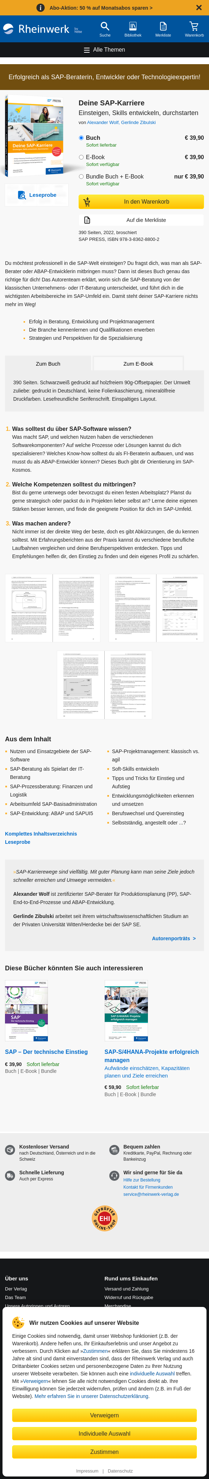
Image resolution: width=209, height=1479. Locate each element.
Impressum (87, 1471)
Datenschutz (120, 1471)
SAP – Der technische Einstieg (46, 1052)
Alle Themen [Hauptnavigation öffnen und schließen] (109, 50)
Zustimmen (95, 1351)
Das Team (15, 1297)
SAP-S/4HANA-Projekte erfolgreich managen (154, 1064)
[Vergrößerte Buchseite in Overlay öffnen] (52, 608)
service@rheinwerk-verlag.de (151, 1194)
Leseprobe (17, 842)
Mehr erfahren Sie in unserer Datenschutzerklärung (91, 1396)
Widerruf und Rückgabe (129, 1297)
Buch (93, 138)
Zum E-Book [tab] (138, 364)
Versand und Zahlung (127, 1289)
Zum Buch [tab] (48, 364)
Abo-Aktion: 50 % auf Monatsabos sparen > (101, 8)
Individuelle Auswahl (104, 1433)
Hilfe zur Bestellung (142, 1180)
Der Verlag (16, 1289)
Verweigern (35, 1381)
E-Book (95, 157)
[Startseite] (42, 28)
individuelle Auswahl (152, 1373)
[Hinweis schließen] (199, 8)
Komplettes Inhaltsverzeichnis (41, 834)
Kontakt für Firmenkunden (148, 1187)
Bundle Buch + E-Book (114, 176)
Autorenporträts (171, 938)
